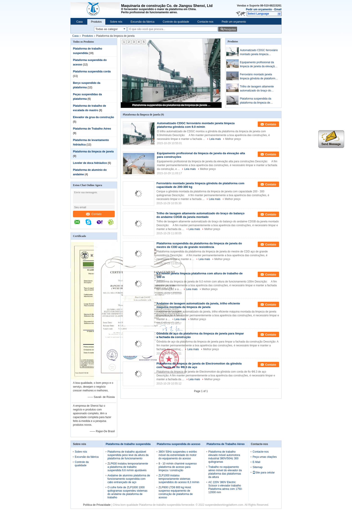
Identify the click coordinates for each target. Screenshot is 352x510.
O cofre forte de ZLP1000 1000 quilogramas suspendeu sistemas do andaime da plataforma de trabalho (127, 492)
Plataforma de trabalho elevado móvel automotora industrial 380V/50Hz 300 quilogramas (224, 456)
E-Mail (256, 462)
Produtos (96, 21)
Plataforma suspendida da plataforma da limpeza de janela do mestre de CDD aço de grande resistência (171, 105)
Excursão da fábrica (142, 21)
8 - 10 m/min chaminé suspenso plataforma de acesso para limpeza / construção (177, 467)
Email (278, 9)
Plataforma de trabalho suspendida (128, 444)
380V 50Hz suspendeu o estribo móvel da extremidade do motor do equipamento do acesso (177, 455)
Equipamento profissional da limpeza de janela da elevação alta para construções (258, 64)
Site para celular (264, 472)
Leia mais (215, 139)
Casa (79, 21)
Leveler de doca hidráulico (90, 163)
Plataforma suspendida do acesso (178, 444)
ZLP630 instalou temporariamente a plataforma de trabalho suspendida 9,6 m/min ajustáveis (128, 467)
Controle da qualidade (176, 21)
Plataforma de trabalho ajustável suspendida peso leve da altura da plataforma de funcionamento (128, 455)
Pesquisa (229, 29)
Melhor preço (233, 139)
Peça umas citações (265, 456)
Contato (94, 214)
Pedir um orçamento (259, 9)
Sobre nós (116, 21)
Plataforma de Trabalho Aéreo (92, 128)
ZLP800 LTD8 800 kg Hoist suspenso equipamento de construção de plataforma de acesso (175, 492)
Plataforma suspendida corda (92, 71)
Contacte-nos (205, 21)
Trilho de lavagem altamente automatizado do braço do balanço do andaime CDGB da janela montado (258, 89)
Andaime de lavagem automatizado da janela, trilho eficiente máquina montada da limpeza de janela (198, 305)
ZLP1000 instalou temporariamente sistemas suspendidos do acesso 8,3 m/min (178, 479)
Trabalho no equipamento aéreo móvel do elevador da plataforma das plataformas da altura (225, 472)
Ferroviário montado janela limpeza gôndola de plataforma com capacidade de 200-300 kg (258, 76)
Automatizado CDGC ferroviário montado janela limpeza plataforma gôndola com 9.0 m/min (259, 52)
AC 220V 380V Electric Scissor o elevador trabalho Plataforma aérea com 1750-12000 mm (225, 487)
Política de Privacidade (96, 504)
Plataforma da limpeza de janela (93, 151)
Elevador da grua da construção (93, 117)
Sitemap (257, 467)
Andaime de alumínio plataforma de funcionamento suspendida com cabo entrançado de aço (129, 479)
